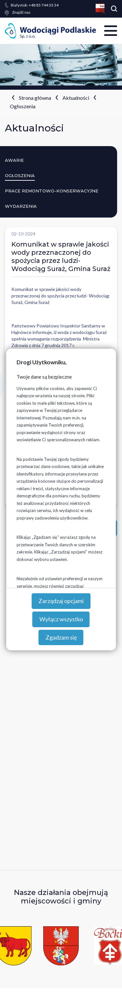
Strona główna (35, 98)
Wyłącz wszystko (61, 619)
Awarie (14, 160)
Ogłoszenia (22, 106)
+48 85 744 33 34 (35, 5)
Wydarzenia (21, 206)
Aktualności (75, 98)
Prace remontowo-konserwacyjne (51, 190)
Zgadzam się (61, 637)
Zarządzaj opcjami (61, 600)
